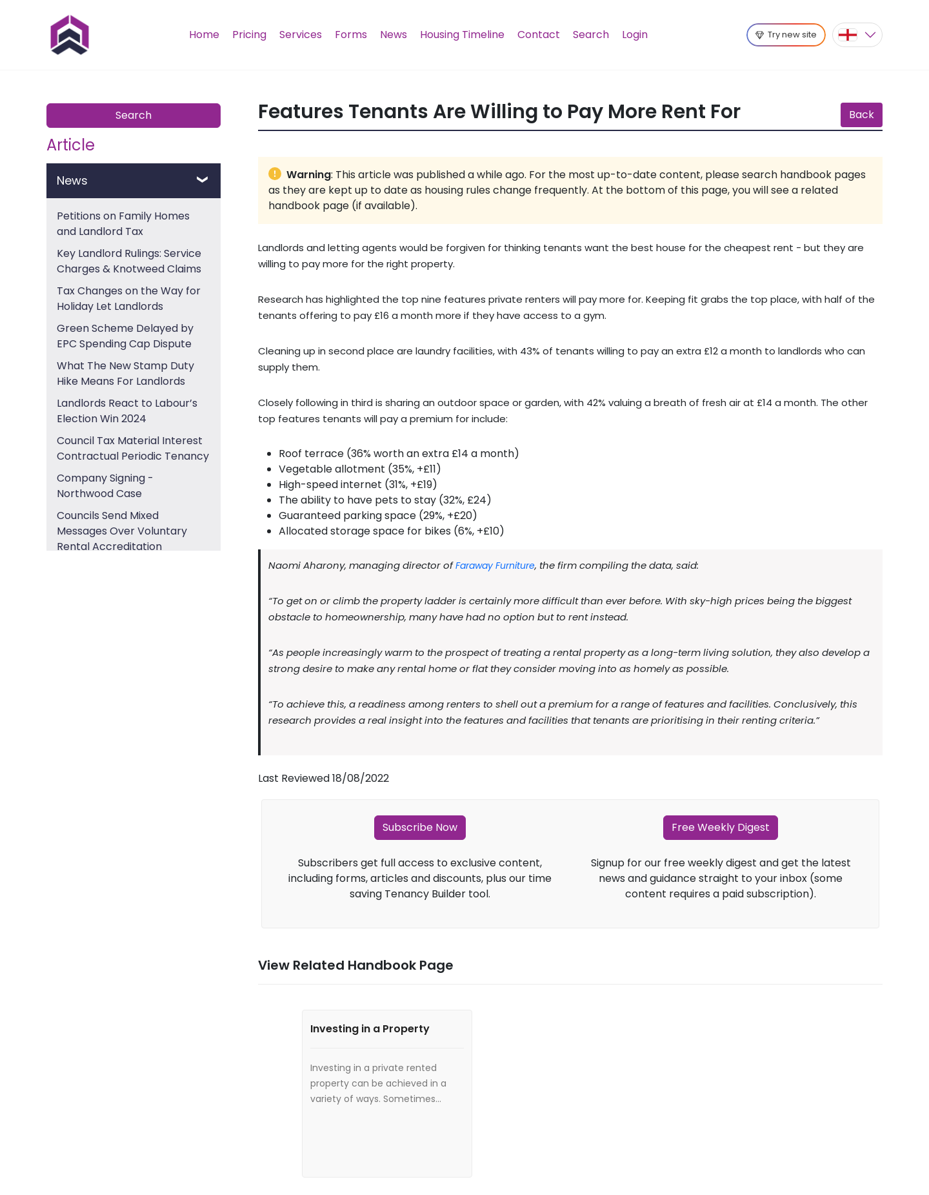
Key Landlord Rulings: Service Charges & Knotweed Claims (129, 261)
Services (300, 34)
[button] (857, 34)
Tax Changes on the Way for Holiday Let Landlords (129, 298)
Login (635, 34)
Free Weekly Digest (721, 827)
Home (204, 34)
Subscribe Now (420, 827)
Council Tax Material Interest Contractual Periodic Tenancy (133, 448)
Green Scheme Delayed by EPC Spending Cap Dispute (125, 336)
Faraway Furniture (495, 565)
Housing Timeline (462, 34)
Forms (351, 34)
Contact (538, 34)
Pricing (249, 34)
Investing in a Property (370, 1028)
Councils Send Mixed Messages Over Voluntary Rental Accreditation (122, 531)
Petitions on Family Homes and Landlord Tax (123, 224)
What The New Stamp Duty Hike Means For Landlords (125, 373)
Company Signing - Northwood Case (105, 486)
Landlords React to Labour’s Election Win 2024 (127, 411)
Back (861, 114)
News (393, 34)
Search (591, 34)
